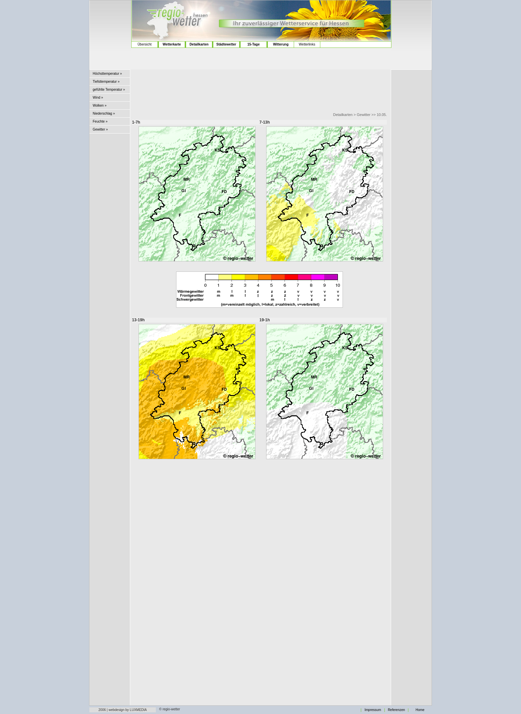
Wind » (98, 97)
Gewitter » (100, 129)
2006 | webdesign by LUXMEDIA (122, 710)
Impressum (373, 710)
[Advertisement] (110, 27)
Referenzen (396, 710)
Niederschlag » (104, 113)
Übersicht (145, 44)
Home (420, 710)
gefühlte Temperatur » (109, 89)
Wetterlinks (307, 44)
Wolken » (100, 105)
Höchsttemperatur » (107, 73)
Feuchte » (100, 121)
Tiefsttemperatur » (106, 81)
